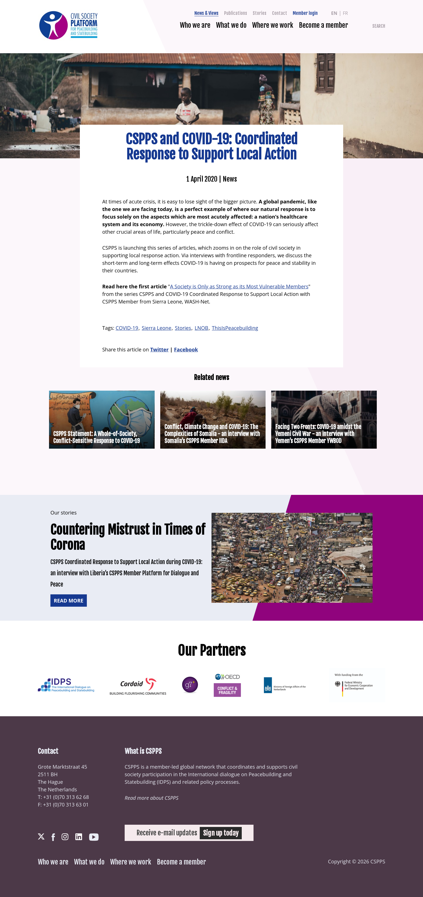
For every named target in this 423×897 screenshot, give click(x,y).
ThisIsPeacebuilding (235, 328)
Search (378, 26)
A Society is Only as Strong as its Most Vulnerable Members (239, 286)
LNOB (201, 328)
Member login (305, 13)
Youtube (94, 837)
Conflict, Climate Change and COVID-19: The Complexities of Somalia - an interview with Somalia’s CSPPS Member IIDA (212, 433)
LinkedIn (78, 836)
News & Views (206, 13)
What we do (231, 25)
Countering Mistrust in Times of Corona (125, 537)
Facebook (384, 13)
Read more (68, 600)
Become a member (323, 25)
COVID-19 (127, 328)
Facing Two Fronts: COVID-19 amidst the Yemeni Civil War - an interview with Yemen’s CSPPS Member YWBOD (318, 433)
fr (345, 13)
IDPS (163, 781)
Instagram (65, 836)
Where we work (272, 25)
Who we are (195, 25)
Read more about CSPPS (151, 797)
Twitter (374, 13)
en (334, 13)
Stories (259, 13)
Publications (235, 13)
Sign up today (221, 833)
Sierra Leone (156, 328)
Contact (279, 13)
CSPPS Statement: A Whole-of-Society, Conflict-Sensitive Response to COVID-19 (96, 437)
